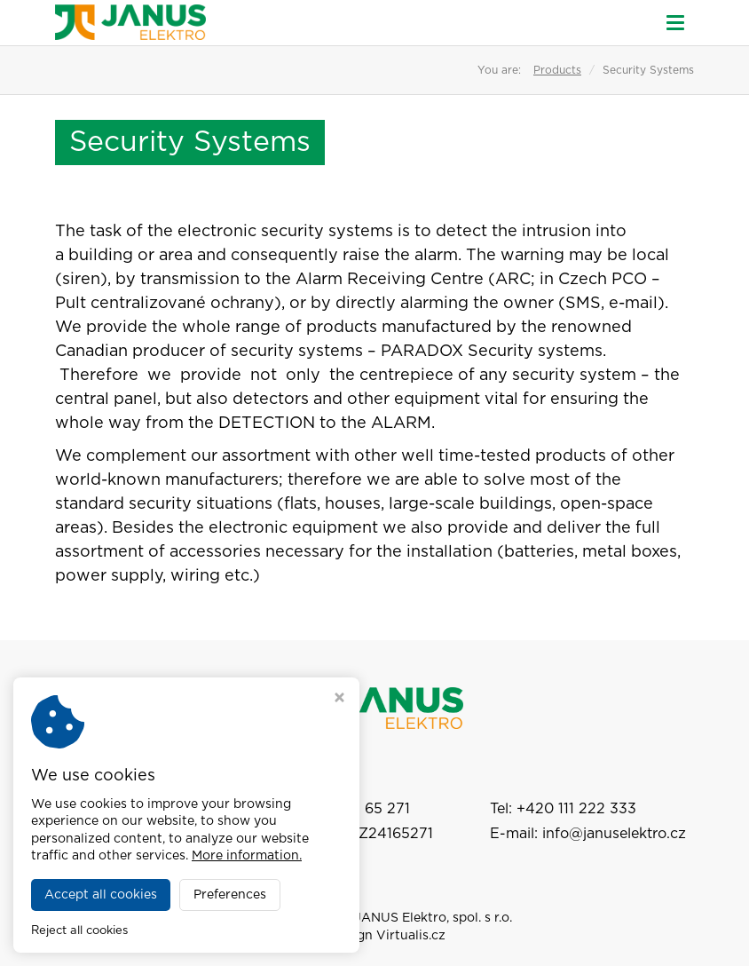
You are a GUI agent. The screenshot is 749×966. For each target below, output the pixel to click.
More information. (247, 856)
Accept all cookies (100, 895)
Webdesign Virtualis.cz (374, 936)
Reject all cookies (79, 931)
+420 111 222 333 (576, 809)
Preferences (229, 895)
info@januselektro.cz (614, 834)
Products (557, 70)
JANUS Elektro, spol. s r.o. (433, 918)
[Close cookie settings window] (339, 699)
